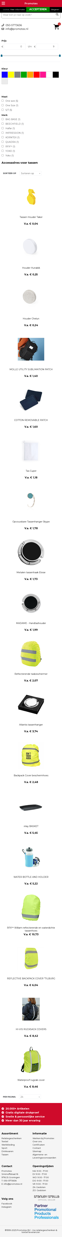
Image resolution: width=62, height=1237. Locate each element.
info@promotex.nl (17, 28)
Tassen (5, 1154)
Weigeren (55, 9)
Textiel (5, 1141)
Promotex (31, 3)
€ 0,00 (57, 22)
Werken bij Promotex (43, 1138)
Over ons (37, 1141)
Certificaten (39, 1144)
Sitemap (37, 1151)
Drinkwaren (7, 1151)
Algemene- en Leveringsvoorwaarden (44, 1156)
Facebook (7, 1203)
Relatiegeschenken (11, 1138)
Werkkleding (8, 1144)
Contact (37, 1148)
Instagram (7, 1207)
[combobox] (31, 14)
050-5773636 (14, 25)
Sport (4, 1148)
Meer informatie (17, 9)
